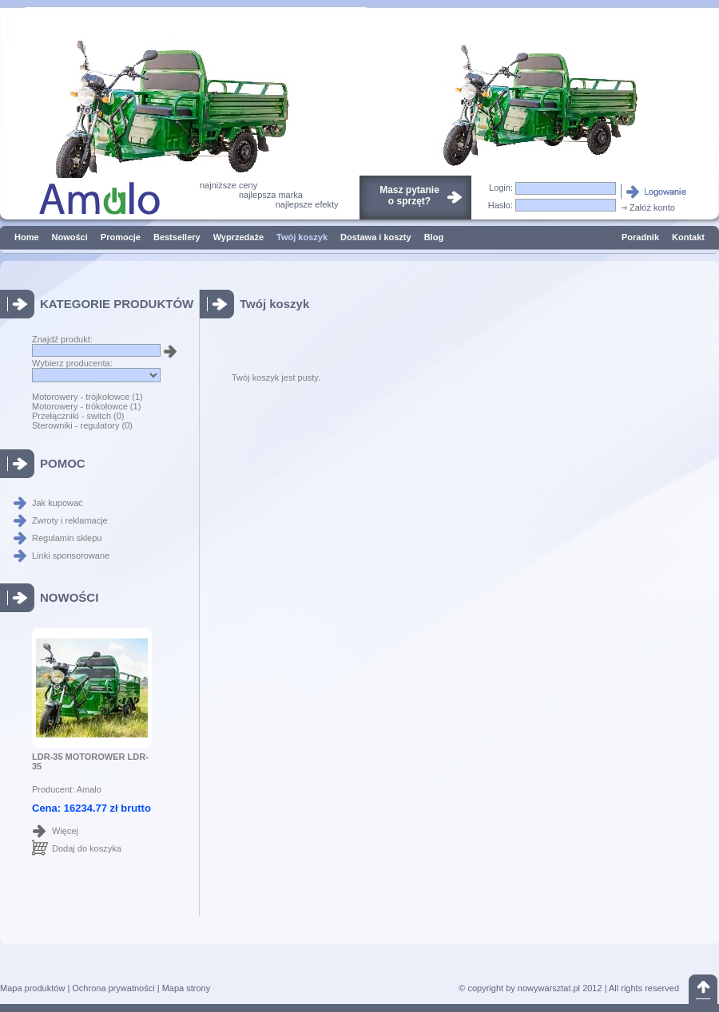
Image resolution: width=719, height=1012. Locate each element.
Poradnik (640, 237)
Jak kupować (57, 503)
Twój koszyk (302, 237)
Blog (433, 237)
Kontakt (688, 237)
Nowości (70, 237)
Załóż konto (647, 207)
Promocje (121, 237)
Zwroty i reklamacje (70, 520)
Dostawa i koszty (375, 237)
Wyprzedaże (238, 237)
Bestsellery (177, 237)
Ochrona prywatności (113, 988)
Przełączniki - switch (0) (78, 416)
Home (26, 237)
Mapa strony (186, 988)
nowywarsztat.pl (549, 988)
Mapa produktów (32, 988)
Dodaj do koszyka (86, 848)
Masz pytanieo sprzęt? (409, 195)
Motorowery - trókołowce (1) (86, 406)
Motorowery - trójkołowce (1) (87, 396)
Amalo (89, 789)
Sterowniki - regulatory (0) (82, 425)
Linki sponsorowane (70, 555)
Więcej (65, 831)
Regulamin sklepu (66, 538)
